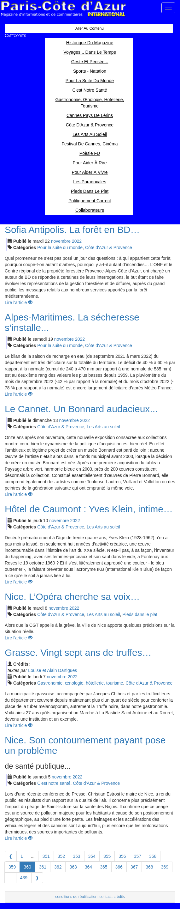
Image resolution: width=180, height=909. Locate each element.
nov (61, 241)
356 (122, 856)
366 (119, 866)
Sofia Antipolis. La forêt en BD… (72, 229)
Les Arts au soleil (103, 426)
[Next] (37, 877)
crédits (119, 896)
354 (92, 856)
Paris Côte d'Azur (63, 8)
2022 (77, 241)
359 (12, 866)
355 (107, 856)
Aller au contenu (89, 28)
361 (42, 866)
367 (134, 866)
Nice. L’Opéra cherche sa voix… (72, 596)
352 (61, 856)
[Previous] (11, 856)
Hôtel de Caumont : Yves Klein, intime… (89, 509)
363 (73, 866)
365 (103, 866)
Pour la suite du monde (60, 247)
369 (164, 866)
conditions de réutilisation (76, 896)
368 (149, 866)
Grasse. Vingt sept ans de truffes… (78, 652)
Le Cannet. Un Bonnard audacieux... (81, 409)
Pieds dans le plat (140, 614)
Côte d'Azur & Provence (108, 247)
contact (106, 896)
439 (23, 877)
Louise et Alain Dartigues (52, 670)
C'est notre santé (53, 783)
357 (137, 856)
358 (152, 856)
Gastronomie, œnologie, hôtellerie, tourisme (80, 683)
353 (76, 856)
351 (45, 856)
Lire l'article (18, 302)
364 (88, 866)
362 (57, 866)
